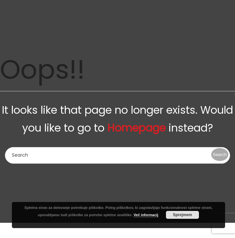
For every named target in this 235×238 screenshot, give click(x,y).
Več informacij (146, 215)
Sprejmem (182, 215)
